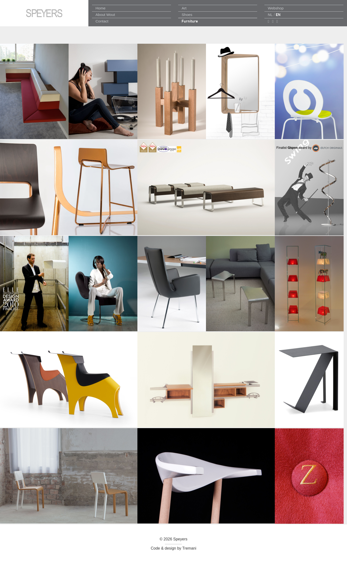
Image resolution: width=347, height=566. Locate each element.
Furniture (190, 21)
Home (100, 8)
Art (184, 8)
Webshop (275, 8)
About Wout (105, 15)
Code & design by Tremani (173, 548)
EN (278, 14)
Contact (101, 21)
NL (270, 15)
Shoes (187, 15)
